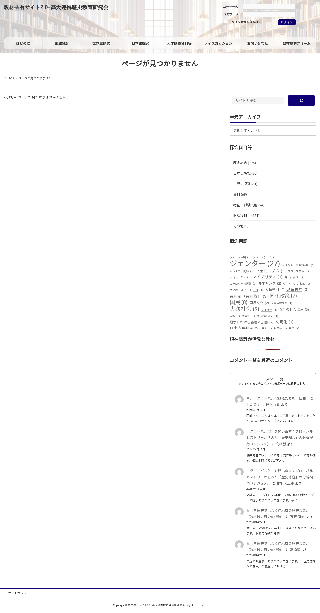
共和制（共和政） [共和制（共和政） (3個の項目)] (249, 296)
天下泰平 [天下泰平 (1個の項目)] (269, 310)
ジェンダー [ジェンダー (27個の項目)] (255, 263)
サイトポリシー (19, 593)
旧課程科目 (242, 215)
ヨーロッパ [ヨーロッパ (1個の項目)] (293, 277)
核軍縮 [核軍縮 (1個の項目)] (280, 329)
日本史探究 (242, 173)
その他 (238, 226)
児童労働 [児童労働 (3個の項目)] (297, 290)
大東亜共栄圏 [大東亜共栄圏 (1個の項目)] (281, 303)
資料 (236, 194)
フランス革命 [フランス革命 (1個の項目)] (298, 271)
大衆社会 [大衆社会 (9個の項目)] (245, 309)
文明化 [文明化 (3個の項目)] (285, 322)
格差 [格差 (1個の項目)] (294, 329)
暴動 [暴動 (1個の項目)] (267, 329)
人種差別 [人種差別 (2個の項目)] (274, 290)
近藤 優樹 (297, 517)
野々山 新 (273, 404)
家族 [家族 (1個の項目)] (235, 316)
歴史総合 (240, 163)
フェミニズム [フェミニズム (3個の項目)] (271, 271)
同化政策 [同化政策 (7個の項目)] (283, 296)
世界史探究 (242, 184)
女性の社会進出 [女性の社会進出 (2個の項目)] (294, 310)
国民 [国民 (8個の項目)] (239, 302)
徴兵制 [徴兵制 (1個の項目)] (248, 316)
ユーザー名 (230, 7)
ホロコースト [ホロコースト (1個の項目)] (240, 277)
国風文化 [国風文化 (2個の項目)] (259, 303)
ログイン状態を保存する (243, 22)
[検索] (301, 100)
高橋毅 (281, 444)
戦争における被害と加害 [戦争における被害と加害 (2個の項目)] (252, 322)
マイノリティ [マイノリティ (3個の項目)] (267, 277)
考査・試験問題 (245, 205)
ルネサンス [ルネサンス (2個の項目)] (269, 284)
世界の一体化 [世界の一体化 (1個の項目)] (240, 290)
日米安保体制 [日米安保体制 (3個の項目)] (245, 328)
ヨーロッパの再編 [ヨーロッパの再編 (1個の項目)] (243, 284)
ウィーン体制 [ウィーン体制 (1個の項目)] (240, 257)
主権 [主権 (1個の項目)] (258, 290)
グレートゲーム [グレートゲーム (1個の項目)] (265, 257)
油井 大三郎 (285, 483)
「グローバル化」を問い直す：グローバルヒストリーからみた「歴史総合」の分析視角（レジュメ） (279, 437)
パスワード (230, 14)
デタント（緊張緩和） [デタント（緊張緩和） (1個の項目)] (298, 265)
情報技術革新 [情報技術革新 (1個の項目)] (267, 316)
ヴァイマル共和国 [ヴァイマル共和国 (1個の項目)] (296, 284)
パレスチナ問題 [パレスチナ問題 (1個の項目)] (242, 271)
